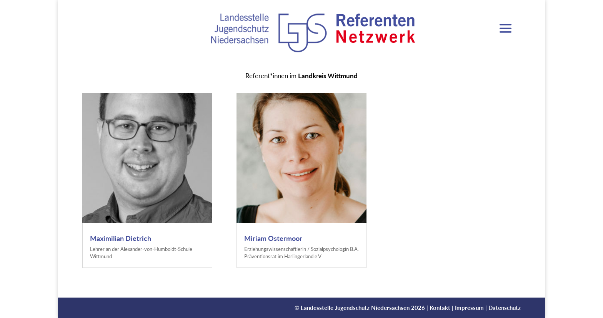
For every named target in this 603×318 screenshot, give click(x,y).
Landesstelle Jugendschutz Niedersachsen (355, 307)
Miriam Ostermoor (273, 238)
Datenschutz (504, 307)
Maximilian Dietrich (120, 238)
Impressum (469, 307)
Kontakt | (442, 307)
